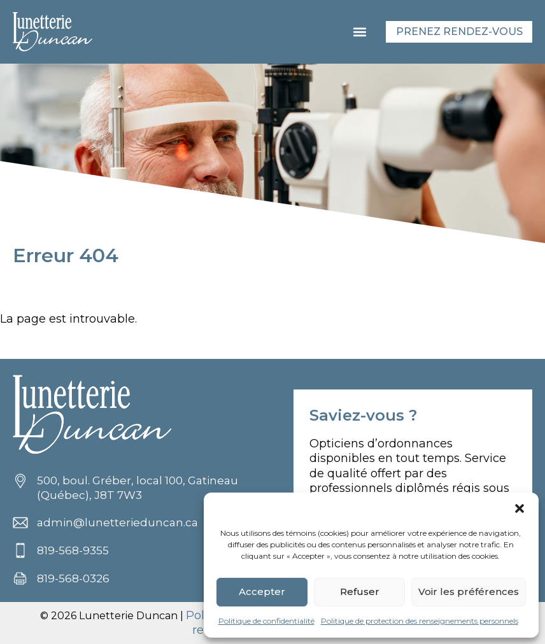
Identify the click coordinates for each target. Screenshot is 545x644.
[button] (519, 508)
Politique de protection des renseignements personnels (419, 621)
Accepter (262, 591)
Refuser (359, 591)
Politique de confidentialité (266, 621)
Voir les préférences (468, 591)
